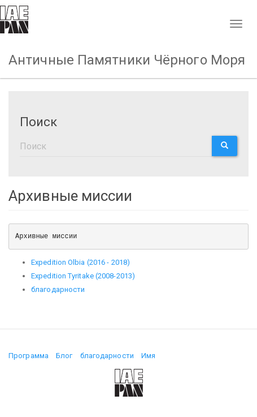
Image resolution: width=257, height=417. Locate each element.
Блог (64, 355)
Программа (28, 355)
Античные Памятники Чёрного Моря (126, 60)
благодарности (58, 289)
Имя (148, 355)
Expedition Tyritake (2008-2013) (83, 276)
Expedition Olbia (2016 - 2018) (80, 262)
